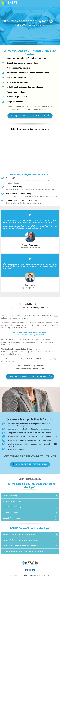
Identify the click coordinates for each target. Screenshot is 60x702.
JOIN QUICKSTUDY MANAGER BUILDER (30, 115)
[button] (56, 495)
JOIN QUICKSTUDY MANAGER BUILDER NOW (30, 464)
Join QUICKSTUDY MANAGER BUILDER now (30, 376)
